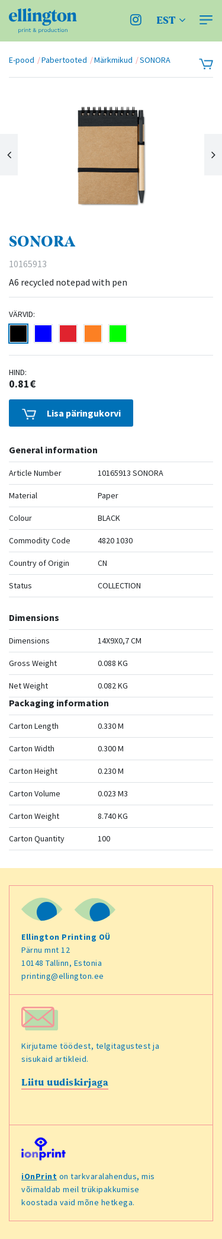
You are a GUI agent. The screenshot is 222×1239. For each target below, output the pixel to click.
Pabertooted (64, 60)
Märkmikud (113, 60)
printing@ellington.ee (62, 976)
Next (213, 154)
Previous (9, 154)
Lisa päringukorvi (71, 413)
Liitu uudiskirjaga (64, 1082)
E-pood (21, 60)
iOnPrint (39, 1176)
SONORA (155, 60)
